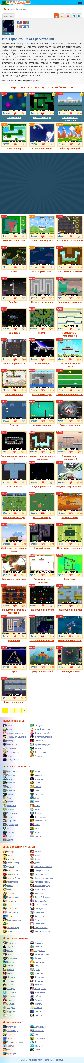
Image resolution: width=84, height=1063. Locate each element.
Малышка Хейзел (40, 881)
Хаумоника (70, 567)
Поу (6, 904)
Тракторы (9, 1053)
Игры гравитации (42, 106)
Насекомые (37, 977)
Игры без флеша (40, 729)
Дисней (8, 866)
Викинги (36, 946)
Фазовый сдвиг (42, 536)
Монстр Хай (37, 889)
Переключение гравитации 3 (70, 322)
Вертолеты (37, 1030)
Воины (8, 950)
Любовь (8, 801)
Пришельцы (10, 996)
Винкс (35, 858)
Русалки (8, 999)
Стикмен (36, 1007)
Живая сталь (11, 870)
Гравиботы (14, 629)
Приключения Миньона (70, 259)
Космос (8, 794)
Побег (7, 816)
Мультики (9, 805)
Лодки (7, 1038)
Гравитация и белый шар (69, 382)
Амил (14, 259)
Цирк (7, 835)
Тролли (35, 1011)
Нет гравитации (42, 352)
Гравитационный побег (70, 598)
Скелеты (36, 1003)
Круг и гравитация (42, 475)
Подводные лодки (13, 1042)
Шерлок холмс (39, 927)
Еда (7, 786)
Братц (35, 855)
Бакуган (36, 851)
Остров (8, 809)
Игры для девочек (13, 733)
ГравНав (14, 413)
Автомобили (38, 1026)
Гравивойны (14, 106)
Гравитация (37, 778)
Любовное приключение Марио (14, 538)
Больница (9, 775)
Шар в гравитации (42, 382)
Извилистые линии (42, 136)
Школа (8, 839)
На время (9, 748)
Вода (7, 778)
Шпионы (36, 1015)
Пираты (8, 984)
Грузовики (9, 1034)
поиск (31, 1060)
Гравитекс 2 (14, 321)
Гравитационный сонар (42, 598)
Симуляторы (11, 759)
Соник (8, 916)
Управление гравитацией (69, 229)
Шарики (36, 835)
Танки (35, 1049)
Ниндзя (8, 980)
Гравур (42, 321)
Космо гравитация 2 (14, 690)
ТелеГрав (14, 290)
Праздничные (11, 752)
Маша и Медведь (40, 885)
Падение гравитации (14, 229)
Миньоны (9, 889)
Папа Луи (9, 900)
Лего (7, 797)
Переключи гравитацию (70, 536)
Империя (9, 790)
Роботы (35, 996)
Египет (35, 782)
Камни (35, 790)
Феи (7, 1015)
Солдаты (9, 1007)
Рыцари (36, 999)
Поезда (35, 1042)
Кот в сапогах (38, 874)
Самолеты (37, 1045)
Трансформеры (12, 919)
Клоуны (35, 965)
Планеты (36, 813)
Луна (14, 659)
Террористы (10, 1011)
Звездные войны (40, 870)
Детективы (10, 958)
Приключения (38, 752)
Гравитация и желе (70, 659)
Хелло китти (38, 923)
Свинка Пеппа (38, 904)
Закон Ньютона (14, 475)
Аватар (8, 851)
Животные (37, 961)
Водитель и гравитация (14, 567)
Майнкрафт (10, 744)
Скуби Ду (36, 908)
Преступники (38, 988)
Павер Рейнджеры (40, 897)
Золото (35, 786)
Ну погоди (37, 893)
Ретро (7, 755)
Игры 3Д (9, 729)
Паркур (35, 809)
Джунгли (9, 782)
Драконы (9, 961)
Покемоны (37, 984)
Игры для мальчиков (14, 736)
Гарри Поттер (11, 862)
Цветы (35, 832)
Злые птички (11, 874)
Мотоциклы (37, 1038)
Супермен (37, 916)
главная (24, 1060)
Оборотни (36, 980)
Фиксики (36, 919)
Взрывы (36, 775)
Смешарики (10, 912)
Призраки (9, 992)
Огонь (35, 805)
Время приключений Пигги (70, 353)
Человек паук (11, 927)
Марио (8, 885)
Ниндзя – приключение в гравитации (42, 445)
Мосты (35, 801)
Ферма (35, 828)
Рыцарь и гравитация (14, 352)
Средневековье (39, 820)
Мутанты (9, 977)
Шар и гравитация (42, 259)
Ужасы (8, 828)
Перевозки (10, 813)
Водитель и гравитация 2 (69, 475)
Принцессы (37, 992)
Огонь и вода (11, 897)
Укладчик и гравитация (70, 290)
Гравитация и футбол (42, 229)
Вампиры (36, 942)
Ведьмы (8, 946)
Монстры (36, 973)
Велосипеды (10, 1030)
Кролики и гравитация (70, 629)
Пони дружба (38, 900)
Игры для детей (39, 733)
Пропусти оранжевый (42, 659)
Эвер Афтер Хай (40, 931)
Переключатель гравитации (42, 568)
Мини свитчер (14, 136)
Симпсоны (10, 908)
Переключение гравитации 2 (70, 445)
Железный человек (41, 866)
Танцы (35, 824)
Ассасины (9, 942)
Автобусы (9, 1026)
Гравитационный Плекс (42, 629)
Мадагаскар (10, 881)
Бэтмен (8, 858)
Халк (7, 923)
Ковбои (8, 969)
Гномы (8, 954)
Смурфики (37, 912)
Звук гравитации (14, 382)
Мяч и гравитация (42, 413)
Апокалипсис (11, 771)
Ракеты (8, 1045)
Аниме (8, 725)
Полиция (9, 988)
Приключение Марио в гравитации (14, 599)
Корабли (36, 1034)
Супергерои (10, 824)
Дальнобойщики (39, 954)
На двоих (36, 748)
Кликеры (9, 740)
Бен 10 (8, 855)
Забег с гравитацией (70, 136)
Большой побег (70, 506)
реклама (59, 1060)
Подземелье (38, 816)
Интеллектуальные (41, 736)
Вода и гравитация (70, 413)
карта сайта (49, 1060)
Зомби (8, 965)
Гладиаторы (38, 950)
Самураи (9, 1003)
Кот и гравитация (42, 506)
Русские (36, 755)
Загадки (36, 725)
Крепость (36, 794)
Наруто (8, 893)
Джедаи (36, 958)
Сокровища (10, 820)
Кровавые (37, 740)
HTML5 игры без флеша (28, 80)
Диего (35, 862)
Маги (7, 973)
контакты (39, 1060)
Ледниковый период (41, 877)
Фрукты (8, 832)
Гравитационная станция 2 (14, 445)
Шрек (7, 931)
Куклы (35, 969)
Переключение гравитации (70, 107)
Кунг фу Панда (12, 877)
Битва (35, 771)
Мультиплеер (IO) (40, 744)
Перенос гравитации (42, 290)
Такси (7, 1049)
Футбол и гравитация (14, 506)
